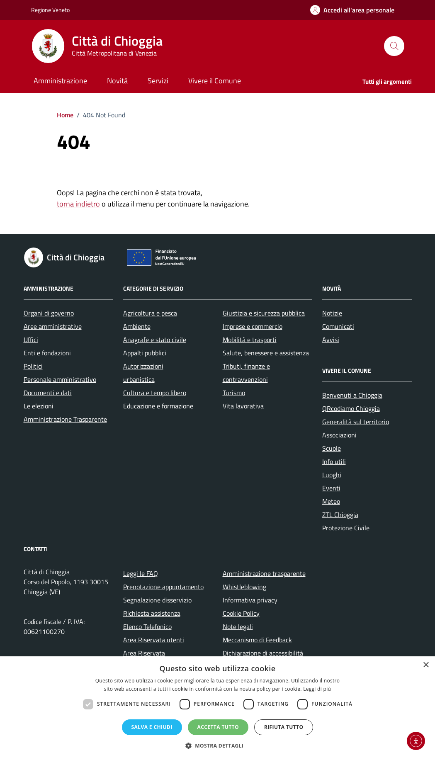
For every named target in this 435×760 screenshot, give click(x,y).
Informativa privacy (250, 600)
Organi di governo (49, 313)
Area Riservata (144, 653)
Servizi (158, 80)
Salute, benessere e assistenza (266, 353)
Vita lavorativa (243, 406)
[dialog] (217, 708)
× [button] (426, 665)
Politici (33, 366)
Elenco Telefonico (147, 626)
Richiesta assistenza (151, 613)
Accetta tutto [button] (218, 727)
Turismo (234, 393)
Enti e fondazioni (47, 353)
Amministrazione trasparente (264, 573)
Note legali (238, 626)
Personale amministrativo (60, 379)
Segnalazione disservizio (157, 600)
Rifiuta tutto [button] (284, 727)
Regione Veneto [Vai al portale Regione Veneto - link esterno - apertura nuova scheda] (50, 9)
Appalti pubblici (144, 353)
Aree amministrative (53, 326)
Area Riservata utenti (153, 640)
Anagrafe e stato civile (154, 340)
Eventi (331, 488)
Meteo (331, 501)
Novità (117, 80)
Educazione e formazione (158, 406)
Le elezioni (38, 406)
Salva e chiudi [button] (152, 727)
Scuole (331, 448)
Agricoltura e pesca (150, 313)
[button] (218, 745)
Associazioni (339, 435)
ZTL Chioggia (340, 515)
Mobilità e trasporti (250, 340)
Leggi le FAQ (140, 573)
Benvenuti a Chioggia (352, 395)
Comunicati (338, 326)
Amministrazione (60, 80)
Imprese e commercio (252, 326)
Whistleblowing (244, 587)
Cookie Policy (241, 613)
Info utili (334, 461)
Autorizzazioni (143, 366)
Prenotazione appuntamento (163, 587)
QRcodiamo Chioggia (351, 408)
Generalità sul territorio (355, 422)
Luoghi (331, 475)
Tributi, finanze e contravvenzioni (246, 372)
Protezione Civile (345, 528)
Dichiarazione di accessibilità (263, 653)
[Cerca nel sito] (394, 46)
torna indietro (78, 203)
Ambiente (137, 326)
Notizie (332, 313)
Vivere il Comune (214, 80)
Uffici (31, 340)
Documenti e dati (48, 393)
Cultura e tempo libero (154, 393)
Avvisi (330, 340)
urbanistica (139, 379)
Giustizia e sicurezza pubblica (264, 313)
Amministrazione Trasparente (65, 419)
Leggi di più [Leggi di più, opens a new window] (317, 688)
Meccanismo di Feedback (257, 640)
